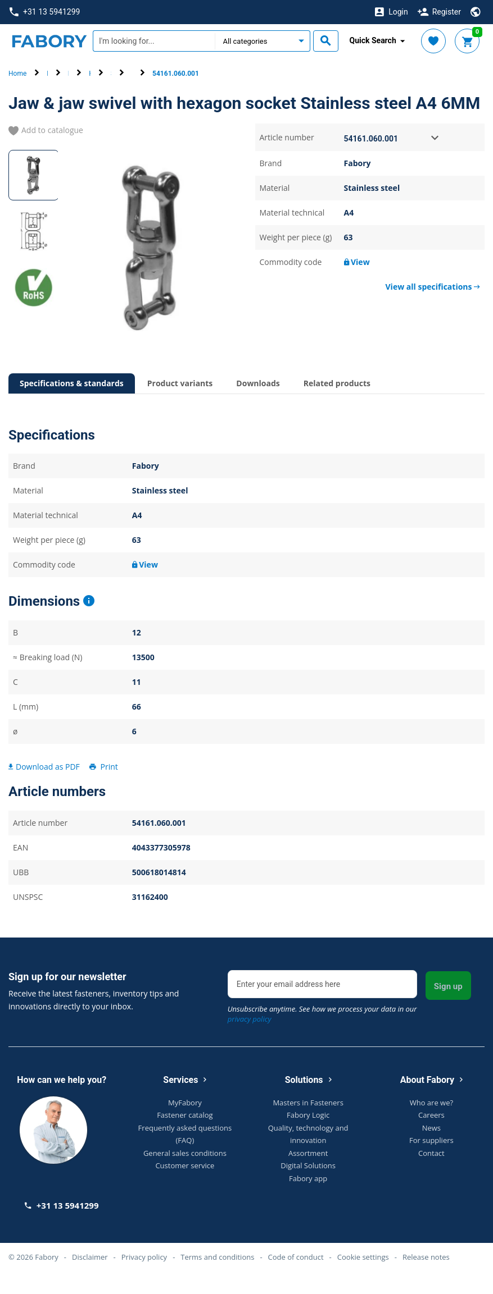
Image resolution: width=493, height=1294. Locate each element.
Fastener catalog (185, 1115)
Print (103, 766)
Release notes (426, 1257)
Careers (431, 1115)
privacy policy (250, 1019)
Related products (337, 383)
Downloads (257, 383)
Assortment (308, 1153)
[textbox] (154, 41)
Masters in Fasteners (308, 1103)
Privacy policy (144, 1257)
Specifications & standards (72, 383)
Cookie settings (363, 1257)
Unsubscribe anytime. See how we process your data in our (322, 1014)
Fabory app (308, 1178)
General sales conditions (185, 1153)
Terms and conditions (217, 1257)
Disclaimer (90, 1257)
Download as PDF (44, 766)
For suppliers (431, 1140)
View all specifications (433, 286)
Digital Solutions (308, 1165)
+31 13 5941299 (45, 12)
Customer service (184, 1165)
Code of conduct (296, 1257)
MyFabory (185, 1103)
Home (17, 73)
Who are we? (431, 1103)
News (431, 1128)
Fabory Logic (308, 1115)
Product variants (180, 383)
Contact (431, 1153)
